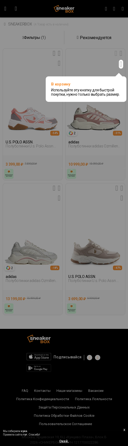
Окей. (64, 441)
